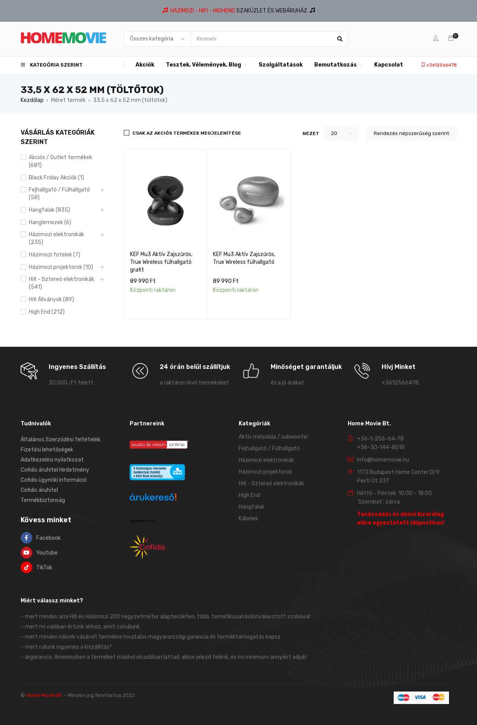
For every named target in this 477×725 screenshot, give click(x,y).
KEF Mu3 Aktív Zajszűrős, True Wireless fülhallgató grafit (161, 262)
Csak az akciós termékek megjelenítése (186, 133)
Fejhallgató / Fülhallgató (269, 448)
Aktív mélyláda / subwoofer (273, 437)
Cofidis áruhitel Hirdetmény (55, 470)
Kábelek (248, 518)
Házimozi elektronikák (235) (56, 238)
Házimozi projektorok (265, 472)
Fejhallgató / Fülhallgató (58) (59, 193)
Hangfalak (251, 507)
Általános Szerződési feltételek (60, 439)
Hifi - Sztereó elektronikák (271, 483)
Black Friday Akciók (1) (56, 177)
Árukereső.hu (142, 520)
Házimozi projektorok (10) (61, 267)
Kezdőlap (32, 100)
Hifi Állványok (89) (51, 299)
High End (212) (47, 312)
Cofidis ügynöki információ (54, 480)
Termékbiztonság (43, 500)
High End (249, 495)
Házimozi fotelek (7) (54, 254)
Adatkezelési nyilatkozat (52, 459)
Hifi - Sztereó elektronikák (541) (61, 283)
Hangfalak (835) (49, 210)
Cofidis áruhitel (39, 490)
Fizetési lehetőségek (47, 449)
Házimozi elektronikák (266, 460)
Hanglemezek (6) (50, 222)
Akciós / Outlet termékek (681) (60, 161)
